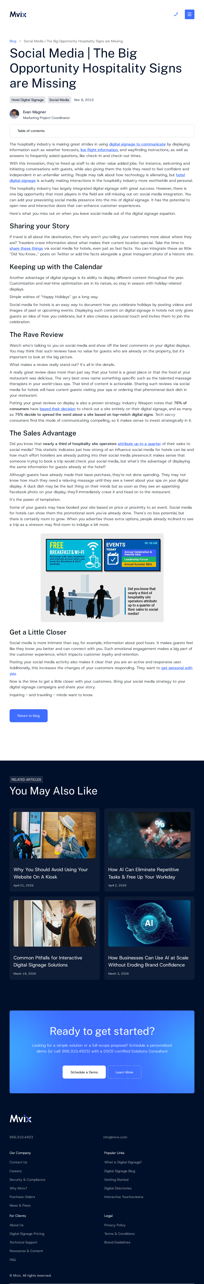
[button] (189, 14)
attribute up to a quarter (139, 443)
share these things (26, 248)
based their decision (58, 408)
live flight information (99, 149)
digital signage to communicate (137, 144)
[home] (18, 14)
